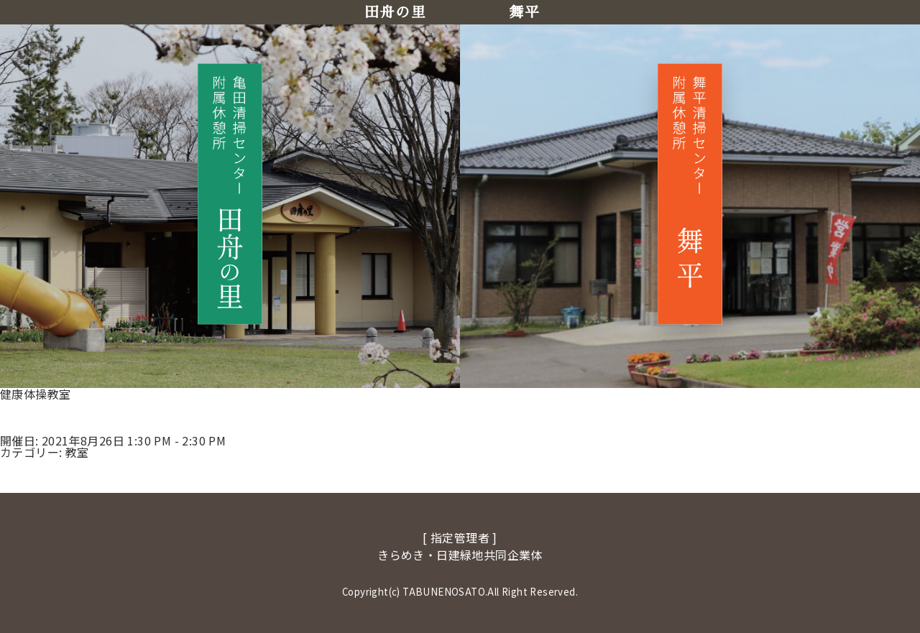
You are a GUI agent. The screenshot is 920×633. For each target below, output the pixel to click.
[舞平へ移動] (690, 193)
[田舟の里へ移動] (230, 193)
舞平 (524, 12)
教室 (77, 452)
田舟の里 (395, 12)
